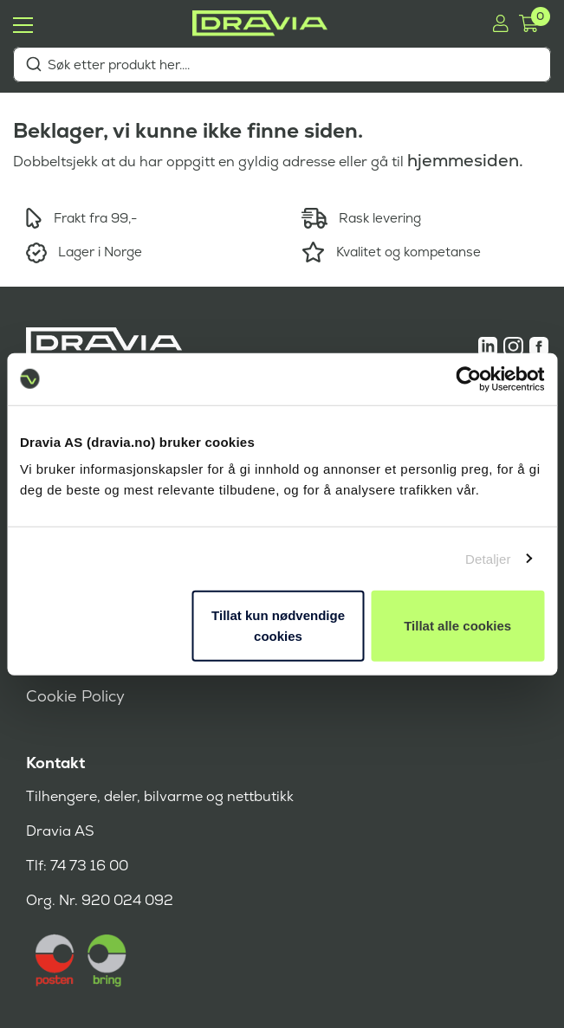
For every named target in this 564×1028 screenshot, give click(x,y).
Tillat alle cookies (457, 625)
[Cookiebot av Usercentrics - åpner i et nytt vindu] (468, 378)
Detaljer (488, 558)
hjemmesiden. (465, 160)
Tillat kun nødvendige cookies (278, 625)
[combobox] (282, 64)
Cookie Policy (75, 696)
